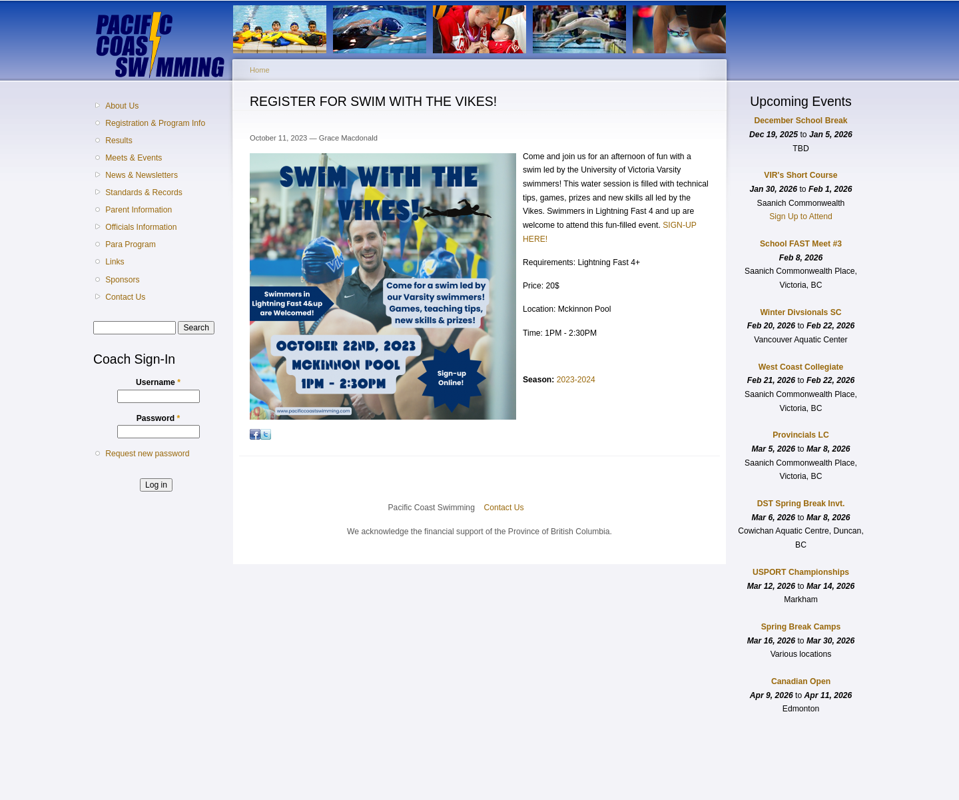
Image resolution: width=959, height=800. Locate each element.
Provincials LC (800, 435)
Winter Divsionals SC (800, 312)
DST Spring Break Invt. (801, 503)
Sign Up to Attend (800, 216)
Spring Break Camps (801, 626)
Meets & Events (133, 158)
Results (119, 140)
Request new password (147, 453)
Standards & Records (143, 192)
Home (260, 70)
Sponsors (122, 279)
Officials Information (140, 227)
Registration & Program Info (155, 123)
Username (158, 382)
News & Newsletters (141, 175)
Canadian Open (800, 681)
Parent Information (138, 209)
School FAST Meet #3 (801, 243)
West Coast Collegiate (801, 367)
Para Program (130, 244)
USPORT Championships (801, 572)
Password (158, 418)
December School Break (801, 120)
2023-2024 (576, 379)
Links (114, 261)
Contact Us (125, 297)
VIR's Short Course (800, 175)
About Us (122, 106)
